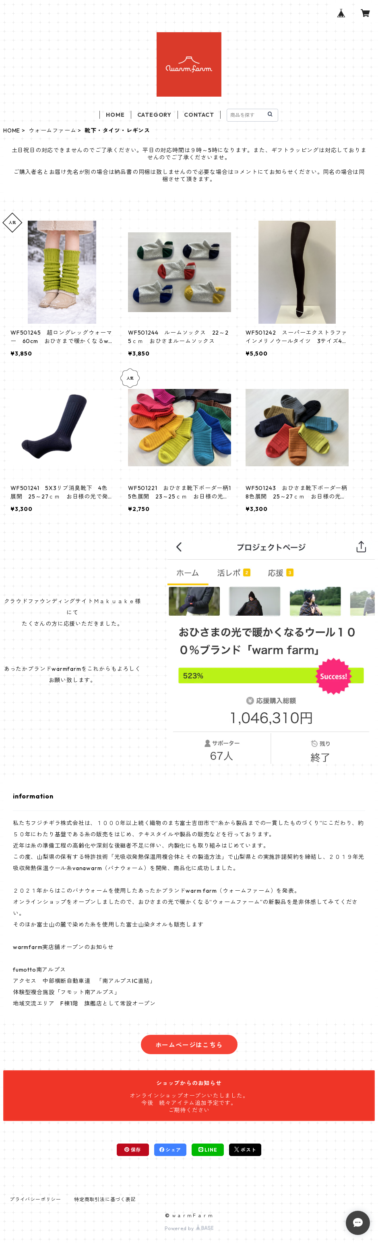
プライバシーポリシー (35, 1199)
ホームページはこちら (189, 1045)
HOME (115, 114)
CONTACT (199, 114)
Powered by (189, 1228)
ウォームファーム (52, 130)
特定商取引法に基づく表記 (105, 1199)
